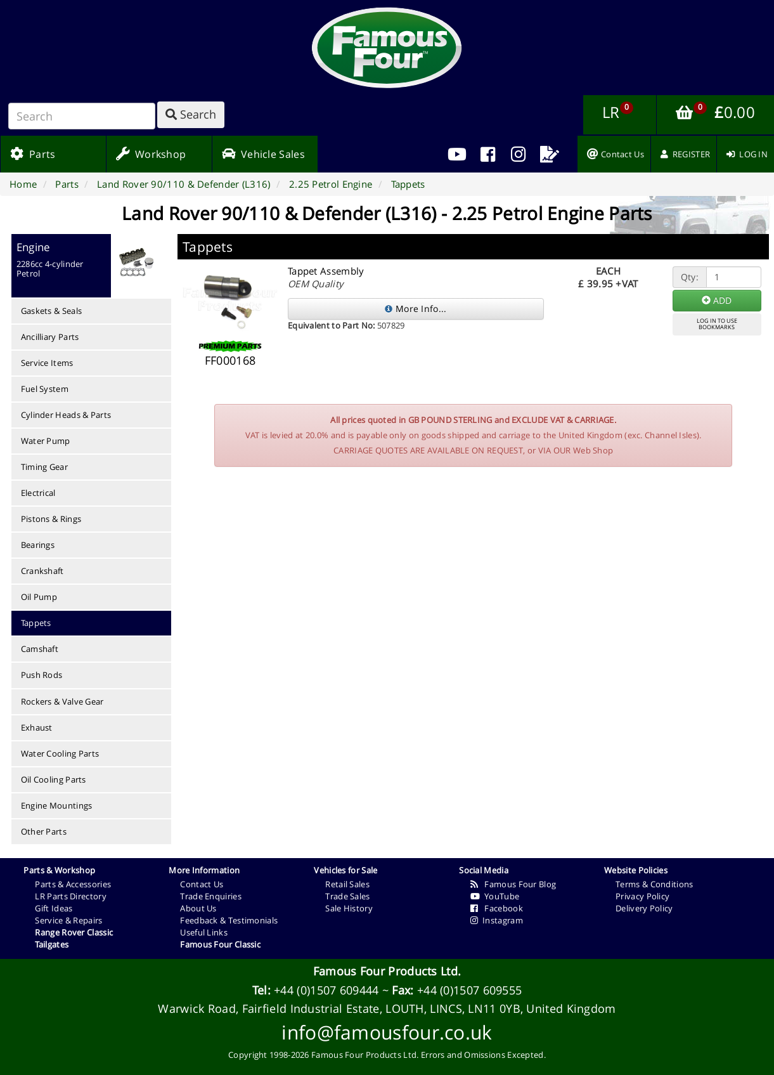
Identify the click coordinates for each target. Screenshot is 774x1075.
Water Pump (45, 440)
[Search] (81, 116)
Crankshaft (42, 571)
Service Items (47, 362)
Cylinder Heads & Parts (66, 414)
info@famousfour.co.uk (386, 1032)
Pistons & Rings (51, 518)
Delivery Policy (644, 908)
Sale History (349, 908)
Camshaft (39, 649)
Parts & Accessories (73, 884)
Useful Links (204, 932)
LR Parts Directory (70, 896)
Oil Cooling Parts (53, 779)
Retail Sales (347, 884)
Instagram (496, 920)
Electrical (38, 492)
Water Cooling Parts (60, 753)
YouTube (494, 896)
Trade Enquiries (211, 896)
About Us (198, 908)
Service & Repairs (68, 920)
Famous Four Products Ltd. (387, 971)
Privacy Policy (642, 896)
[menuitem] (487, 154)
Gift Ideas (53, 908)
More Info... (415, 309)
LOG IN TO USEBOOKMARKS (717, 324)
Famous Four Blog (513, 884)
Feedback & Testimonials (229, 920)
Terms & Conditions (654, 884)
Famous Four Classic (220, 944)
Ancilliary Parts (50, 336)
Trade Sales (347, 896)
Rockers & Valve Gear (62, 701)
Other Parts (44, 831)
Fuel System (44, 388)
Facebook (496, 908)
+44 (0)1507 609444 (326, 990)
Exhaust (37, 727)
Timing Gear (44, 466)
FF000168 (230, 360)
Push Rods (42, 675)
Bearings (38, 545)
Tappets (36, 623)
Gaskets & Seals (51, 310)
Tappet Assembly (326, 270)
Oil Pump (39, 597)
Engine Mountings (57, 805)
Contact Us (201, 884)
